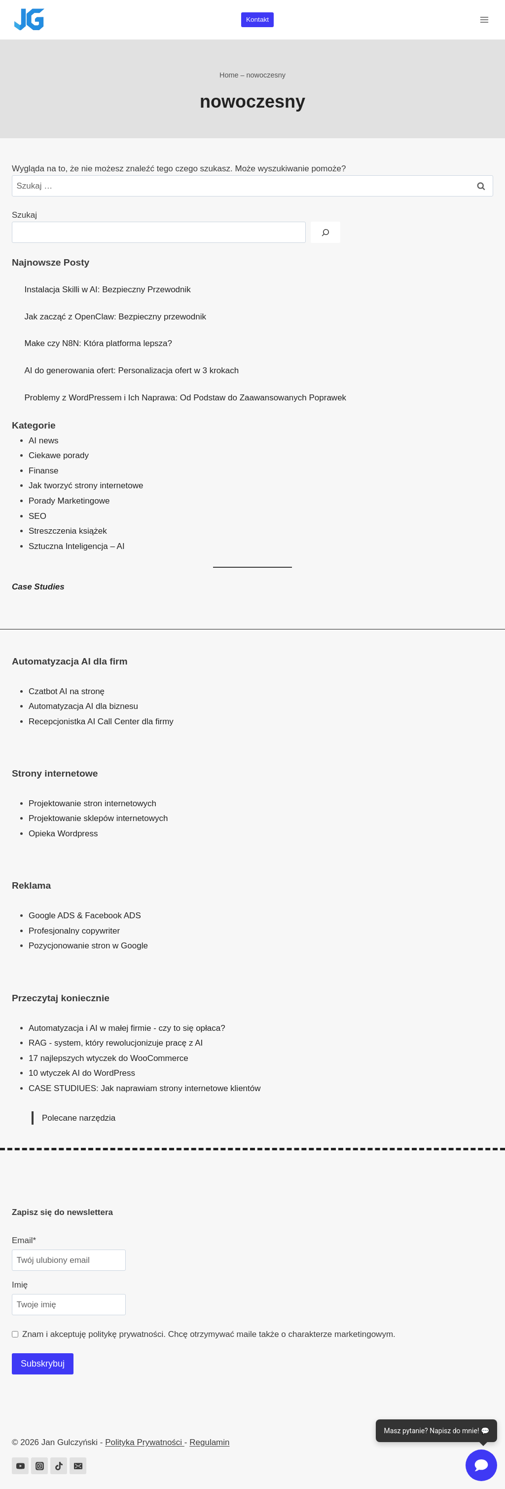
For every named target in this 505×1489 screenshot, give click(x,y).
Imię (20, 1285)
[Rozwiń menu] (484, 19)
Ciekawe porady (59, 455)
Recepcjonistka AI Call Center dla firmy (101, 721)
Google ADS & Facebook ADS (85, 915)
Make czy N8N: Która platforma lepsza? (99, 343)
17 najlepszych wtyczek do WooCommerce (108, 1058)
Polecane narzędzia (78, 1118)
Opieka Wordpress (63, 833)
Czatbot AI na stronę (67, 691)
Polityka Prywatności (144, 1442)
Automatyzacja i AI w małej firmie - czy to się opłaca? (127, 1028)
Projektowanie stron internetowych (92, 803)
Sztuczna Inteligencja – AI (77, 546)
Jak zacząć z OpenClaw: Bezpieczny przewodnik (116, 316)
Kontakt (257, 19)
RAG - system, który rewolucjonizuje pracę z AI (116, 1043)
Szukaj (24, 215)
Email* (24, 1240)
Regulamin (209, 1442)
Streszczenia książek (68, 531)
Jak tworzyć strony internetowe (86, 485)
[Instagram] (39, 1465)
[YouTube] (20, 1465)
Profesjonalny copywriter (74, 931)
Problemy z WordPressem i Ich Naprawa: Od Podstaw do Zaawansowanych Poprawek (186, 397)
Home (229, 75)
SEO (37, 516)
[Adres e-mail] (78, 1465)
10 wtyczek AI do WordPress (82, 1073)
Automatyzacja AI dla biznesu (83, 706)
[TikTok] (58, 1465)
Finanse (43, 470)
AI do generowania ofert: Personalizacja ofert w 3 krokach (132, 370)
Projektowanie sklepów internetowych (98, 818)
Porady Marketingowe (69, 501)
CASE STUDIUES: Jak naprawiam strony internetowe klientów (145, 1088)
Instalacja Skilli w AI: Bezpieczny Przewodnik (108, 289)
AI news (43, 440)
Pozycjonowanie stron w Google (88, 945)
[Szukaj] (325, 232)
